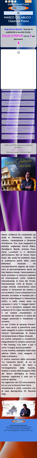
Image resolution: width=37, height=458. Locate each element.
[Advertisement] (17, 70)
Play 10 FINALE (18, 137)
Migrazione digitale (13, 29)
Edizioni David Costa (18, 4)
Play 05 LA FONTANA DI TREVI (18, 103)
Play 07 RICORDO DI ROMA (18, 116)
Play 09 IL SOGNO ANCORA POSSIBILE (18, 129)
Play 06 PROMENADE (18, 109)
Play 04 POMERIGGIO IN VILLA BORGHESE (18, 96)
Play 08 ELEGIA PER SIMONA (18, 122)
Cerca (28, 1)
